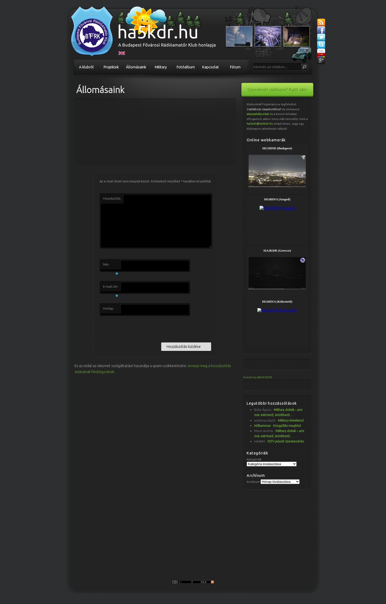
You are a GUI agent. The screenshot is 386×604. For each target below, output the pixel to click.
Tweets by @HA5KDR (257, 377)
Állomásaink (136, 67)
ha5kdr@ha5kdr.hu (260, 123)
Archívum (253, 481)
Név (110, 266)
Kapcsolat (210, 67)
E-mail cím (110, 288)
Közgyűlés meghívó (287, 425)
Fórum (235, 67)
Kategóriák (254, 459)
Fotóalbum (186, 67)
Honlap (108, 308)
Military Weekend (291, 420)
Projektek (111, 67)
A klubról (86, 67)
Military (161, 67)
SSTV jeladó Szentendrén (285, 441)
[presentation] (137, 328)
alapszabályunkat (258, 113)
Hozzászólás (111, 198)
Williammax (262, 425)
